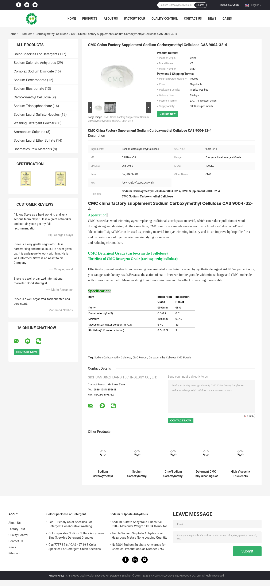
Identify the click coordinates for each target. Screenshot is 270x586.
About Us (111, 18)
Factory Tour (134, 18)
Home (72, 18)
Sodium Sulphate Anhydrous (35, 63)
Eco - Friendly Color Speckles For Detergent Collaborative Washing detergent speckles (70, 524)
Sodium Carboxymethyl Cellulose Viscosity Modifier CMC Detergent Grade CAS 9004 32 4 (103, 474)
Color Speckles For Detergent (35, 54)
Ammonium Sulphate (29, 132)
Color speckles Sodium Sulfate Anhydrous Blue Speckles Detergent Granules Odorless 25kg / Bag (76, 536)
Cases (227, 18)
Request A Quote (229, 4)
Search (200, 5)
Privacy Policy (56, 575)
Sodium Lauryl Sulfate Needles (37, 115)
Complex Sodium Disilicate (34, 71)
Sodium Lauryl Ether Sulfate (34, 140)
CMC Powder (140, 357)
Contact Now (168, 113)
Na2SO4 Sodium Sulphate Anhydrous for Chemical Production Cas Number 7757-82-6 (139, 547)
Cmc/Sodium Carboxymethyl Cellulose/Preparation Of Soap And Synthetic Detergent (173, 474)
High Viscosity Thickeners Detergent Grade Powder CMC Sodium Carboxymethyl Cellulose (240, 474)
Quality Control (164, 18)
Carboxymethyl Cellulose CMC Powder (170, 357)
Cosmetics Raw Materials (33, 149)
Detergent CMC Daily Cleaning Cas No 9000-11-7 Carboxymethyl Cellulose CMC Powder (206, 474)
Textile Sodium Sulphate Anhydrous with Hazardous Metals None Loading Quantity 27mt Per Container (139, 536)
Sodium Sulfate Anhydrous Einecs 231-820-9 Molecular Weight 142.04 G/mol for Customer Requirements (139, 524)
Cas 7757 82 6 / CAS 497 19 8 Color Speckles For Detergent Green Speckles (75, 547)
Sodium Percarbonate (30, 80)
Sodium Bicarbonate (29, 89)
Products (89, 18)
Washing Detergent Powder (34, 123)
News (212, 18)
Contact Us (193, 18)
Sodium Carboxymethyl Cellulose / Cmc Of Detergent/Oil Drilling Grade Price (137, 474)
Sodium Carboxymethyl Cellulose (112, 357)
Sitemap (13, 553)
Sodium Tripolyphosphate (33, 106)
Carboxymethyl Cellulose (52, 34)
